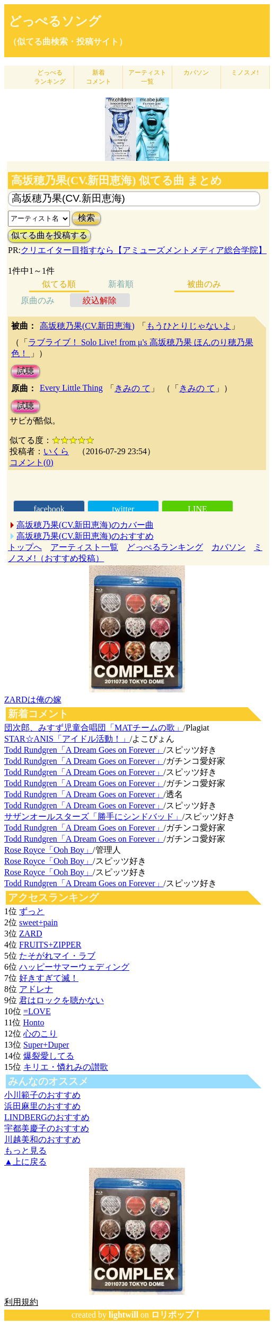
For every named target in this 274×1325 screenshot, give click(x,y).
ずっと (32, 911)
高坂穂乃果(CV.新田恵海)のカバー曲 (85, 524)
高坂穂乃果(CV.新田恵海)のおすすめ (85, 535)
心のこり (40, 1033)
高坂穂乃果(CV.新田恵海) (87, 325)
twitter (123, 508)
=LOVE (37, 1011)
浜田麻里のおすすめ (42, 1106)
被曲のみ (204, 284)
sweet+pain (38, 922)
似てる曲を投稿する (49, 235)
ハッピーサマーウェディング (74, 966)
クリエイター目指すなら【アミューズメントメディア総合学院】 (144, 250)
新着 (98, 77)
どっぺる (50, 77)
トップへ (25, 547)
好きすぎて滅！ (48, 978)
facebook (49, 508)
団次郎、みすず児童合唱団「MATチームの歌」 (93, 727)
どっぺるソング (54, 21)
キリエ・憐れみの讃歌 (65, 1066)
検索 (86, 217)
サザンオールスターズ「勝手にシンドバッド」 (93, 816)
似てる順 (59, 284)
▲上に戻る (25, 1161)
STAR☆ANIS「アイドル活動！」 (67, 738)
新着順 (121, 284)
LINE (197, 508)
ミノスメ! (245, 72)
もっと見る (25, 1150)
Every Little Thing (71, 387)
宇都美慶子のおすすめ (46, 1128)
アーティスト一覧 (84, 547)
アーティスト (147, 77)
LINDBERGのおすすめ (47, 1117)
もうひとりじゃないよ (188, 325)
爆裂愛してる (48, 1055)
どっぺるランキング (165, 547)
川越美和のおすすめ (42, 1139)
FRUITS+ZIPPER (50, 944)
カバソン (196, 72)
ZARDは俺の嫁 (32, 699)
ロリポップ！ (176, 1314)
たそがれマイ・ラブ (57, 955)
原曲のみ (38, 300)
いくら (56, 451)
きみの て (132, 388)
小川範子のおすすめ (42, 1094)
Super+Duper (46, 1044)
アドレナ (36, 989)
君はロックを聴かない (61, 1000)
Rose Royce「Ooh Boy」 (48, 849)
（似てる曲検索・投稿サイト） (67, 41)
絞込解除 (100, 300)
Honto (33, 1022)
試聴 (25, 370)
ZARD (30, 933)
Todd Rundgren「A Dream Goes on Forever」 (84, 749)
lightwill (123, 1314)
